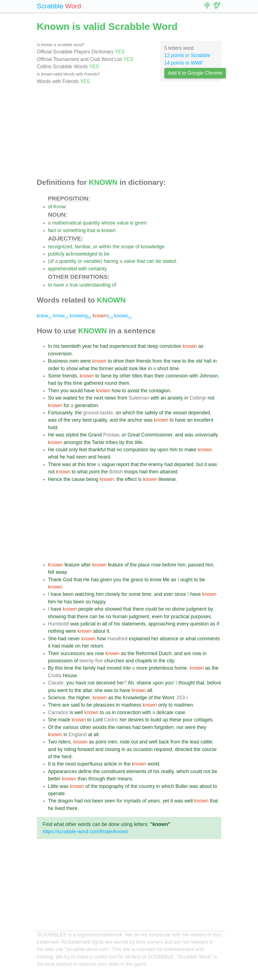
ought (186, 579)
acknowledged (81, 254)
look (133, 368)
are (89, 653)
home (180, 668)
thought (186, 683)
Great (133, 435)
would (121, 368)
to (100, 254)
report (122, 464)
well (78, 712)
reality (167, 771)
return (96, 646)
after (86, 565)
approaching (161, 624)
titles (137, 376)
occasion (143, 749)
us (108, 712)
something (74, 230)
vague (108, 464)
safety (151, 412)
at (74, 464)
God (67, 579)
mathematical (66, 223)
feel (83, 449)
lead (194, 742)
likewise (167, 479)
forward (85, 749)
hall (207, 361)
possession (60, 661)
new (176, 361)
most (70, 764)
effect (131, 479)
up (165, 720)
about (99, 631)
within (105, 246)
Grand (95, 435)
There (54, 464)
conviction (170, 346)
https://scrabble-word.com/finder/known (85, 831)
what (84, 368)
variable (92, 261)
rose (156, 565)
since (180, 594)
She (52, 638)
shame (143, 683)
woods (100, 727)
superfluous (90, 764)
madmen (183, 705)
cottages (203, 720)
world (153, 764)
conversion (60, 353)
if (218, 624)
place (144, 565)
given (141, 223)
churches (114, 661)
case (180, 712)
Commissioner (156, 435)
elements (136, 771)
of (50, 206)
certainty (97, 268)
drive (118, 361)
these (175, 720)
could (61, 449)
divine (178, 609)
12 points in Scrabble (187, 55)
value (123, 223)
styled (72, 435)
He (51, 435)
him (173, 449)
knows (123, 315)
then (153, 471)
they (201, 727)
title (138, 442)
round (111, 383)
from (157, 361)
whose (108, 223)
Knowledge (135, 697)
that (91, 230)
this (68, 383)
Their (53, 653)
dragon (65, 801)
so (88, 602)
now (99, 653)
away (61, 572)
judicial (88, 624)
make (190, 449)
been (68, 594)
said (75, 705)
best (87, 420)
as (201, 346)
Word (168, 697)
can (150, 261)
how (116, 390)
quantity (91, 223)
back (164, 742)
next (98, 398)
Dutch (165, 653)
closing (112, 749)
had (104, 346)
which (128, 412)
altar (87, 690)
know (60, 315)
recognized (60, 246)
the (116, 246)
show (72, 368)
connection (129, 712)
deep (152, 346)
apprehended (62, 268)
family (89, 668)
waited (70, 398)
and (114, 420)
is (132, 223)
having (111, 261)
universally (206, 435)
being (92, 479)
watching (84, 594)
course (209, 749)
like (142, 368)
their (130, 361)
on (118, 412)
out (134, 742)
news (110, 398)
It (49, 764)
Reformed (146, 653)
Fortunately (60, 412)
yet (165, 801)
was (52, 420)
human (119, 616)
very (76, 420)
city (170, 661)
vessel (180, 412)
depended (199, 412)
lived (60, 808)
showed (113, 609)
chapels (143, 661)
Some (54, 376)
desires (136, 720)
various (71, 727)
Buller (181, 786)
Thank (55, 579)
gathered (93, 383)
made (67, 646)
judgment (196, 609)
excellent (203, 420)
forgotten (164, 727)
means (124, 779)
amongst (72, 442)
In (50, 346)
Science (57, 697)
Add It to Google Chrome (195, 73)
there (138, 609)
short (162, 368)
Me (166, 579)
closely (112, 594)
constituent (113, 771)
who (98, 609)
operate (56, 793)
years (154, 801)
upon (162, 449)
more (141, 668)
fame (106, 376)
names (123, 727)
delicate (165, 712)
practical (180, 616)
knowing (80, 315)
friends (143, 361)
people (85, 609)
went (62, 690)
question (199, 624)
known (108, 230)
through (96, 779)
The (52, 801)
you (64, 390)
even (157, 616)
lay (153, 449)
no (119, 449)
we (58, 398)
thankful (97, 449)
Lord (98, 720)
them (124, 383)
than (148, 376)
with (82, 268)
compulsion (136, 449)
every (183, 624)
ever (168, 594)
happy (98, 602)
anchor (135, 420)
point (94, 471)
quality (100, 420)
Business (58, 361)
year (87, 346)
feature (72, 565)
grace (137, 579)
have (58, 285)
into (127, 668)
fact (52, 230)
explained (139, 638)
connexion (176, 376)
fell (51, 572)
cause (78, 479)
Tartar (98, 442)
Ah (131, 683)
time (174, 368)
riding (70, 749)
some (135, 594)
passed (196, 565)
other (125, 376)
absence (169, 638)
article (110, 764)
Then (53, 390)
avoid (133, 390)
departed (183, 464)
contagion (159, 390)
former (106, 368)
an (163, 398)
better (54, 779)
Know (59, 206)
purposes (201, 616)
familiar (82, 246)
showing (57, 616)
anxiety (175, 398)
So (51, 398)
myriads (132, 801)
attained (168, 471)
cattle (206, 742)
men (74, 361)
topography (111, 786)
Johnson (208, 376)
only (73, 449)
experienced (123, 346)
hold (52, 427)
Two (52, 742)
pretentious (161, 668)
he (96, 346)
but (199, 464)
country (147, 786)
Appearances (62, 771)
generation (86, 405)
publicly (56, 254)
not (211, 398)
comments (208, 638)
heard (104, 457)
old (199, 361)
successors (72, 653)
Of (50, 727)
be (107, 254)
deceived (105, 683)
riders (64, 742)
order (54, 368)
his (56, 346)
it (205, 464)
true (74, 285)
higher (83, 697)
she (99, 690)
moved (114, 668)
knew (44, 315)
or (59, 230)
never (74, 638)
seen (81, 457)
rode (125, 742)
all (104, 624)
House (70, 675)
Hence (55, 479)
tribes (112, 442)
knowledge (152, 246)
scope (127, 246)
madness (131, 705)
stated (169, 261)
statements (134, 624)
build (156, 720)
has (95, 579)
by (115, 376)
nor (179, 727)
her (154, 638)
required (163, 749)
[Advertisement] (129, 132)
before (169, 565)
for (81, 398)
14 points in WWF (183, 63)
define (85, 771)
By (51, 668)
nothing (56, 631)
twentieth (71, 346)
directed (183, 749)
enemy (155, 464)
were (85, 361)
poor (188, 720)
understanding (95, 285)
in (215, 361)
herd (66, 756)
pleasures (104, 705)
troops (131, 471)
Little (53, 786)
